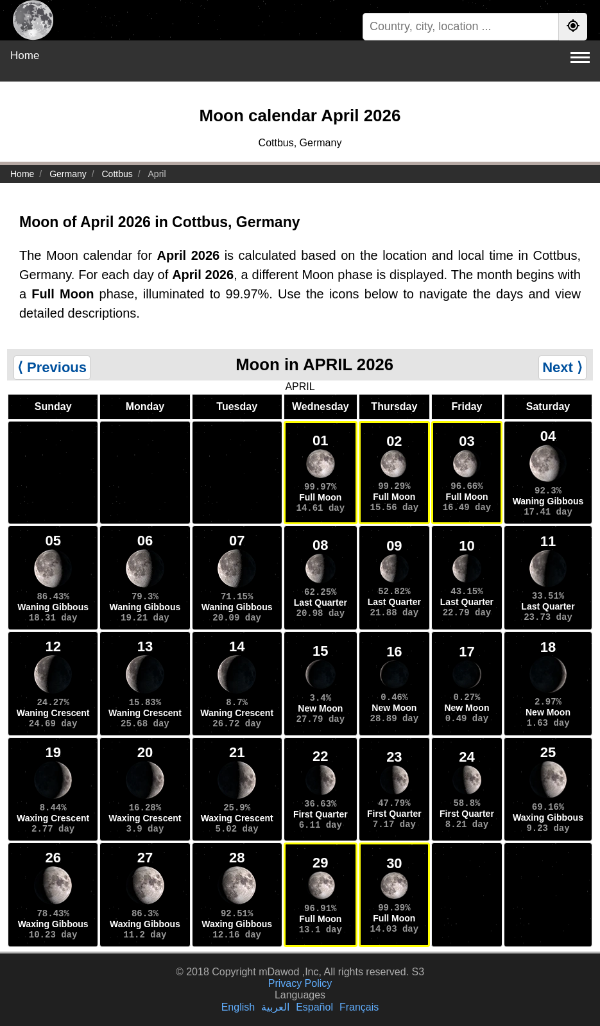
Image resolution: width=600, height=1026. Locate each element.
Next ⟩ (562, 367)
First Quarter (320, 814)
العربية (275, 1007)
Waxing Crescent (53, 818)
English (238, 1007)
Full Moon (320, 497)
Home (24, 55)
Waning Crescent (53, 713)
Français (359, 1007)
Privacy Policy (300, 983)
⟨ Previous (52, 367)
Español (314, 1007)
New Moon (320, 708)
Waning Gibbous (548, 501)
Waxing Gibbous (548, 817)
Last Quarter (320, 602)
